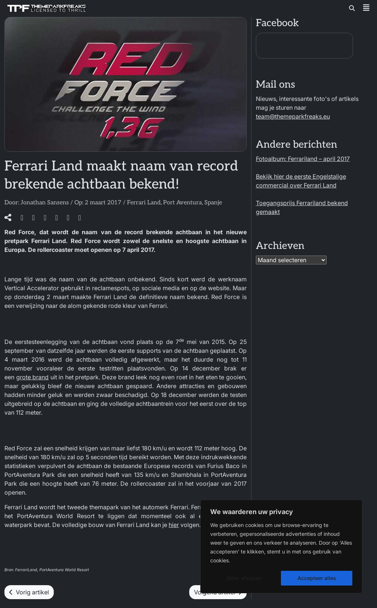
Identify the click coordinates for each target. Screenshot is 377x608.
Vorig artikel (29, 592)
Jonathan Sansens (45, 202)
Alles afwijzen (244, 578)
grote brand (32, 377)
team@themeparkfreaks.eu (293, 116)
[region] (281, 546)
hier (174, 524)
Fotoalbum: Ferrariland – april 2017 (303, 158)
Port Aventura (182, 202)
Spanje (213, 202)
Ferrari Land (144, 202)
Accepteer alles (316, 578)
